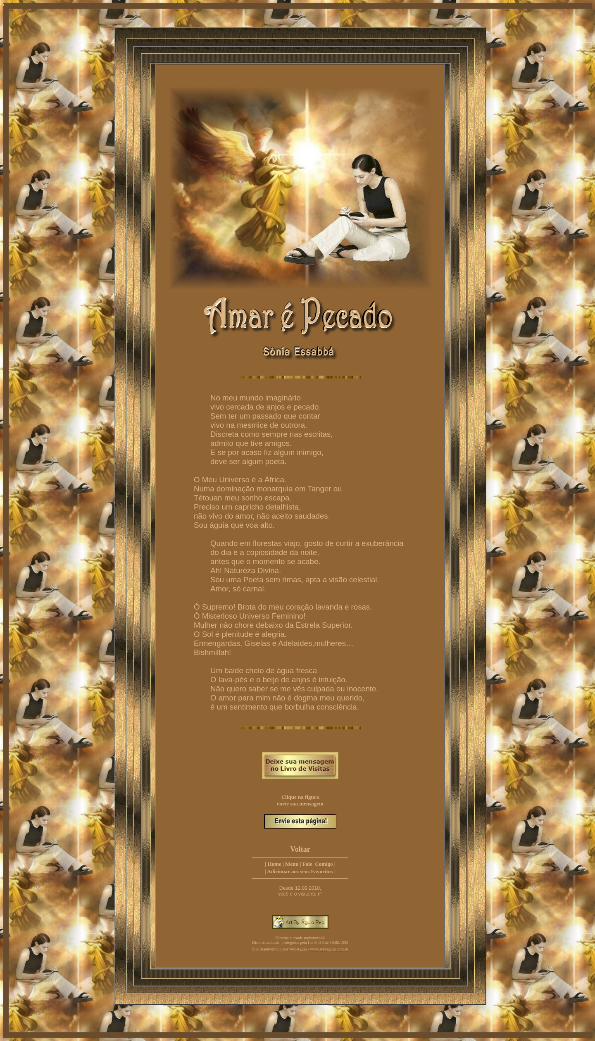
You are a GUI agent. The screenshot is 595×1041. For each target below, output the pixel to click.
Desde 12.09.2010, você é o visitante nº (300, 891)
